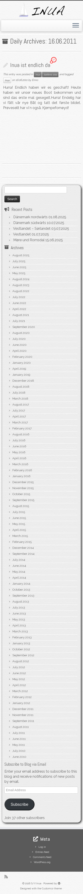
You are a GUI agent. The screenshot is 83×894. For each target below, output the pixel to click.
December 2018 (23, 380)
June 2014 (19, 565)
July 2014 (18, 559)
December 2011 (22, 709)
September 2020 (23, 327)
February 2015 (22, 542)
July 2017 (18, 410)
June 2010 (19, 756)
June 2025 (19, 267)
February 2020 (22, 356)
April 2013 (19, 625)
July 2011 (18, 733)
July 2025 (18, 261)
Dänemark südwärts (29, 223)
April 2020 (19, 350)
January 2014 (21, 583)
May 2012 (18, 679)
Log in (42, 847)
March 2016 (20, 464)
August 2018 (20, 386)
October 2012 (21, 649)
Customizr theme (52, 888)
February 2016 (22, 470)
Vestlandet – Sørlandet (31, 228)
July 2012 (18, 667)
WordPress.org (42, 862)
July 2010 (18, 750)
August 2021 (20, 315)
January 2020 (21, 362)
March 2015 (20, 536)
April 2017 (19, 416)
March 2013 (20, 631)
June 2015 (19, 518)
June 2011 (19, 739)
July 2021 (18, 321)
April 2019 (19, 368)
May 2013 (18, 619)
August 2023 (20, 285)
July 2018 (18, 392)
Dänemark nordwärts (30, 217)
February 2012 (22, 697)
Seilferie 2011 (50, 74)
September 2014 (23, 553)
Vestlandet (22, 234)
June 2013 (19, 613)
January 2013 (21, 643)
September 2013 (23, 595)
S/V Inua (36, 883)
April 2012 (19, 685)
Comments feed (42, 857)
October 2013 (21, 589)
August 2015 (20, 506)
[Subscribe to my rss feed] (7, 876)
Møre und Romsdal (28, 240)
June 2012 (19, 673)
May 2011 (18, 745)
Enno (35, 80)
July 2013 (18, 607)
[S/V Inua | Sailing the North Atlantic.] (41, 10)
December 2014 (23, 547)
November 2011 (22, 715)
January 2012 (21, 703)
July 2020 (19, 339)
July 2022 (18, 297)
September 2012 (23, 655)
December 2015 (23, 482)
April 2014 (19, 577)
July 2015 (18, 512)
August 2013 (20, 601)
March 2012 (20, 691)
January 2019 (21, 374)
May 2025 (18, 273)
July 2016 (18, 440)
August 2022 (20, 291)
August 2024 (20, 279)
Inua (37, 74)
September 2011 (23, 721)
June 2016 (19, 446)
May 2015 (18, 524)
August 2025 (20, 255)
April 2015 (19, 530)
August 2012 (20, 661)
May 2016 (18, 452)
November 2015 (23, 488)
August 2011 (20, 727)
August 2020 (21, 333)
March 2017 (20, 422)
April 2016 (19, 458)
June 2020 (19, 344)
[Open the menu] (75, 26)
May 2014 (18, 571)
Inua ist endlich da (30, 65)
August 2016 (20, 434)
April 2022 (19, 309)
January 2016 (21, 476)
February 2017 (22, 428)
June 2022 (19, 303)
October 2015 (21, 494)
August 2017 (20, 404)
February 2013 (22, 637)
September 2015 (23, 500)
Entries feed (42, 852)
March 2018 (20, 398)
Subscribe (19, 804)
